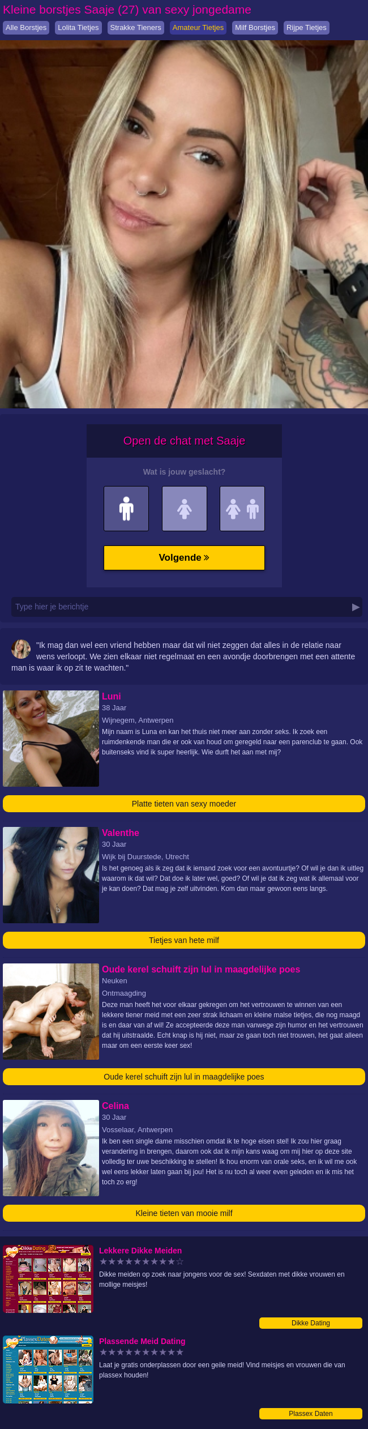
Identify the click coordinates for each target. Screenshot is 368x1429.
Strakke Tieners (135, 27)
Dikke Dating (311, 1323)
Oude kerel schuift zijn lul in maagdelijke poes (184, 1076)
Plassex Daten (310, 1414)
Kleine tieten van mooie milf (183, 1213)
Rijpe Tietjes (306, 27)
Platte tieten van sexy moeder (184, 803)
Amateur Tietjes (198, 27)
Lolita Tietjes (78, 27)
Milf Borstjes (255, 27)
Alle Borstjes (26, 27)
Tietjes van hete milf (184, 940)
